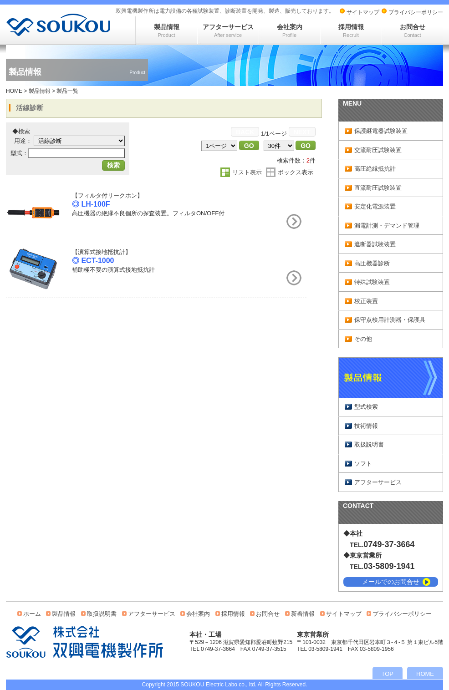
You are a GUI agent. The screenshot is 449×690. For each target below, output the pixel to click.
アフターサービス (228, 30)
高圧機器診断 (372, 263)
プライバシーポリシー (415, 12)
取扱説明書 (369, 444)
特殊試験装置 (372, 282)
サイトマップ (363, 12)
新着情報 (303, 613)
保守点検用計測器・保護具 (389, 319)
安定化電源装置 (375, 206)
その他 (363, 338)
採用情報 (351, 30)
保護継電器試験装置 (381, 130)
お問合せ (412, 30)
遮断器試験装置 (375, 244)
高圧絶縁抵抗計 (375, 168)
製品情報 (166, 30)
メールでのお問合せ (390, 581)
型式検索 (366, 406)
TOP (388, 673)
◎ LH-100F (91, 204)
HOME (14, 91)
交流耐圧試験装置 (378, 150)
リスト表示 (247, 172)
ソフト (363, 463)
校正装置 (366, 301)
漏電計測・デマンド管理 (386, 225)
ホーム (32, 613)
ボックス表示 (295, 172)
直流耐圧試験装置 (378, 187)
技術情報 (366, 425)
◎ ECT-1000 (93, 260)
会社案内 (289, 30)
